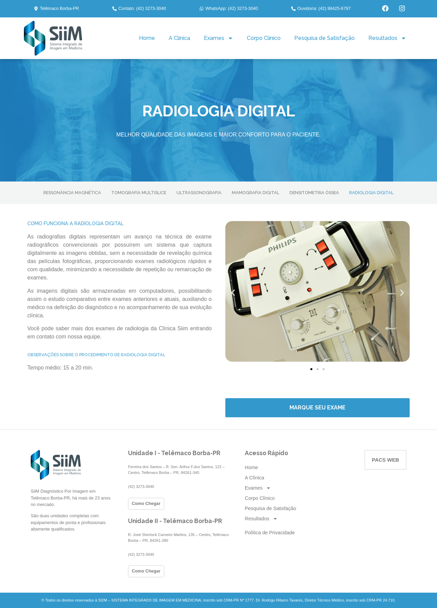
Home (147, 38)
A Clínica (179, 38)
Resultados (387, 38)
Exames (218, 38)
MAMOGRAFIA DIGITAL (255, 192)
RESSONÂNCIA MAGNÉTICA (72, 192)
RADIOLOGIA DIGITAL (371, 192)
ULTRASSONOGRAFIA (199, 192)
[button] (56, 8)
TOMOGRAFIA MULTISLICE (138, 192)
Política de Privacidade (270, 532)
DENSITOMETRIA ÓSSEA (314, 192)
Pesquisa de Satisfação (324, 38)
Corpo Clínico (264, 38)
